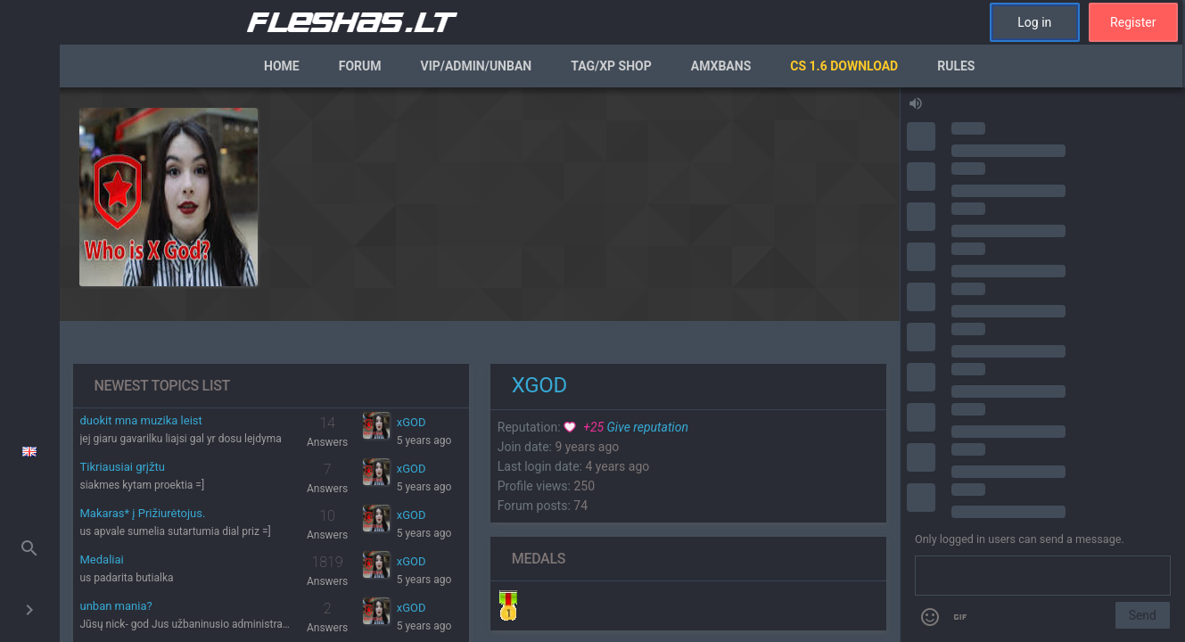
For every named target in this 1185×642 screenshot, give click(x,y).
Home (282, 66)
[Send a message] (1043, 576)
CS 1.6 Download (844, 66)
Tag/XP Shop (611, 66)
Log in (1034, 22)
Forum (360, 66)
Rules (956, 66)
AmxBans (721, 66)
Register (1133, 22)
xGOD (411, 422)
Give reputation (626, 427)
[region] (480, 364)
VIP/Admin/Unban (476, 66)
